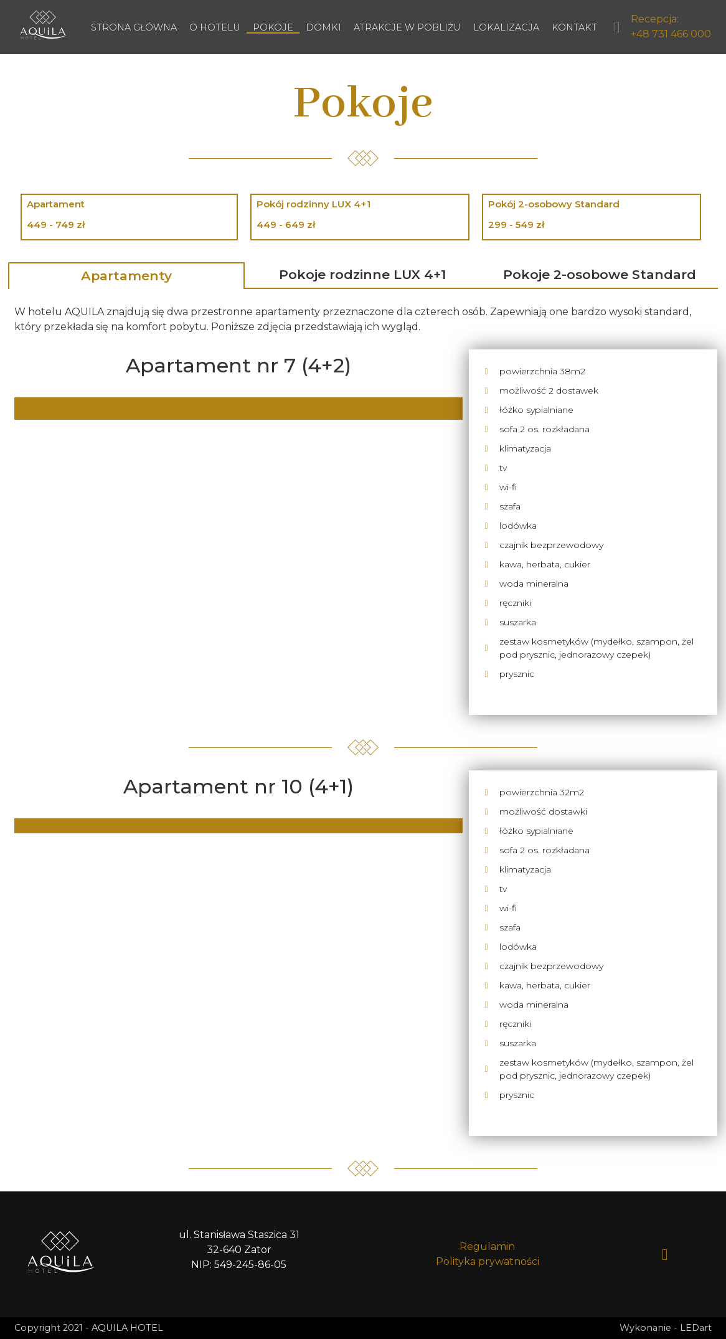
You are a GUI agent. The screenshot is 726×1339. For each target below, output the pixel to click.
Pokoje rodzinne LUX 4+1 (362, 274)
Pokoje (273, 27)
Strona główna (134, 27)
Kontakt (574, 27)
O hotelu (214, 27)
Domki (323, 27)
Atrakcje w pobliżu (407, 27)
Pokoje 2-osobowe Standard (599, 274)
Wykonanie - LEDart (666, 1327)
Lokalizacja (506, 27)
